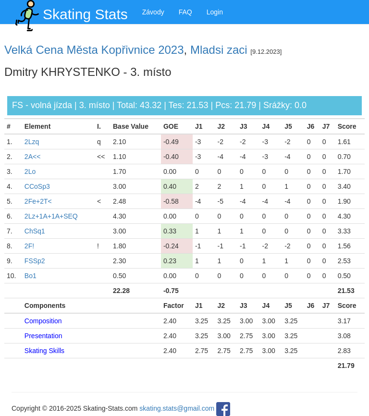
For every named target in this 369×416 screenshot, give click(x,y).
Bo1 (31, 276)
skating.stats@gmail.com (176, 408)
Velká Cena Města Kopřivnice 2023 (94, 49)
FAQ (185, 12)
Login (215, 12)
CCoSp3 (37, 186)
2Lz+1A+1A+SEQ (51, 216)
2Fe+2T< (38, 201)
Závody (153, 12)
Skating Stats (70, 12)
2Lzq (32, 142)
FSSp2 (35, 261)
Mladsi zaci (218, 49)
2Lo (30, 171)
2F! (29, 246)
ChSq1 (35, 231)
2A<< (32, 156)
